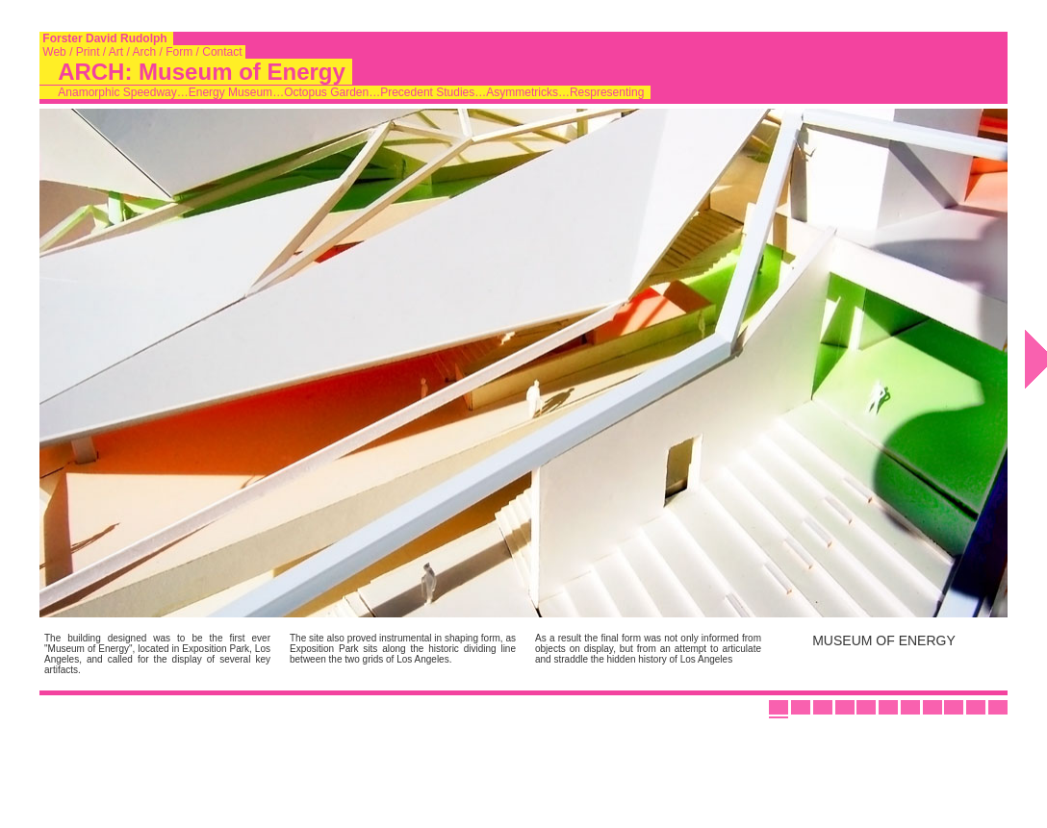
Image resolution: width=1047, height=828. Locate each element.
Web (54, 52)
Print (87, 52)
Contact (222, 52)
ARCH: (95, 72)
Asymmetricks (522, 92)
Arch (145, 52)
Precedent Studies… (433, 92)
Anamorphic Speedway (117, 92)
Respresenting (607, 92)
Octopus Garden (326, 92)
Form (179, 52)
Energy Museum (230, 92)
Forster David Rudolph (106, 38)
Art (116, 52)
